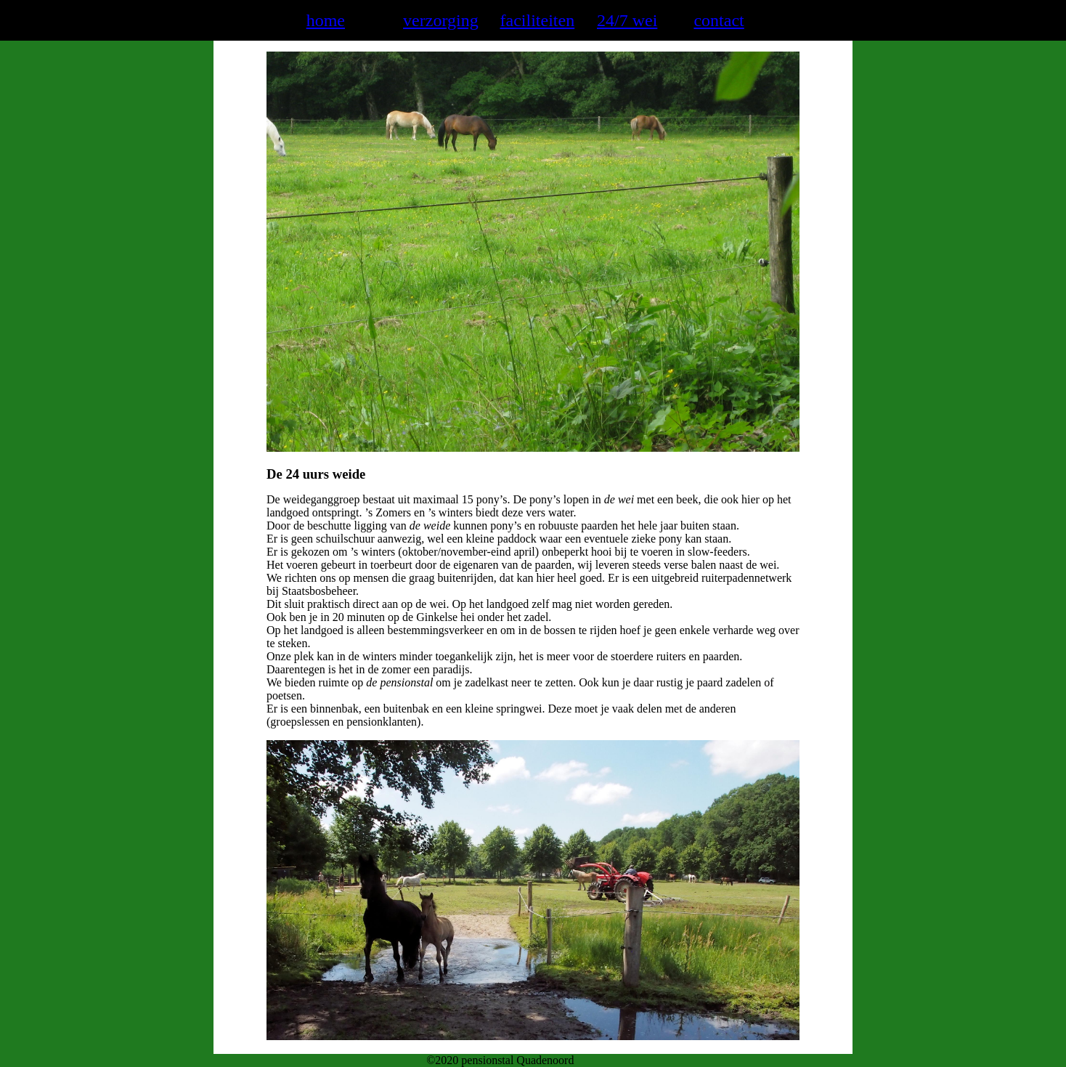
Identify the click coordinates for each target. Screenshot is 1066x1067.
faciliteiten (537, 20)
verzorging (441, 20)
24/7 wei (627, 20)
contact (718, 20)
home (325, 20)
